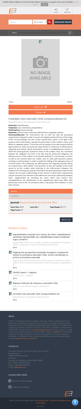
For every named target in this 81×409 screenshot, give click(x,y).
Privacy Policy (43, 400)
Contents (15, 196)
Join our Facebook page (20, 380)
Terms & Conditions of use (60, 400)
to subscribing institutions (42, 330)
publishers (57, 332)
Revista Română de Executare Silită (38, 202)
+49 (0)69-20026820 (22, 365)
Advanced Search (63, 22)
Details (14, 191)
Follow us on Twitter (19, 386)
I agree (44, 4)
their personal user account (26, 338)
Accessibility (40, 403)
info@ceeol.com (20, 367)
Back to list (66, 219)
